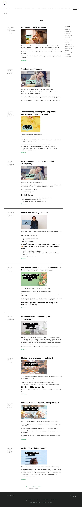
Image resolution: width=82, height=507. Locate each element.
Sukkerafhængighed (70, 46)
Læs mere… (23, 60)
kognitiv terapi (12, 114)
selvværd (11, 451)
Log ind (5, 13)
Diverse (67, 50)
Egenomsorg (11, 72)
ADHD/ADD (68, 56)
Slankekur (67, 33)
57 (39, 486)
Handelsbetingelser (10, 495)
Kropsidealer (68, 31)
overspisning (11, 164)
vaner (67, 42)
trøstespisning (68, 48)
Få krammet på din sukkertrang (68, 53)
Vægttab (11, 270)
